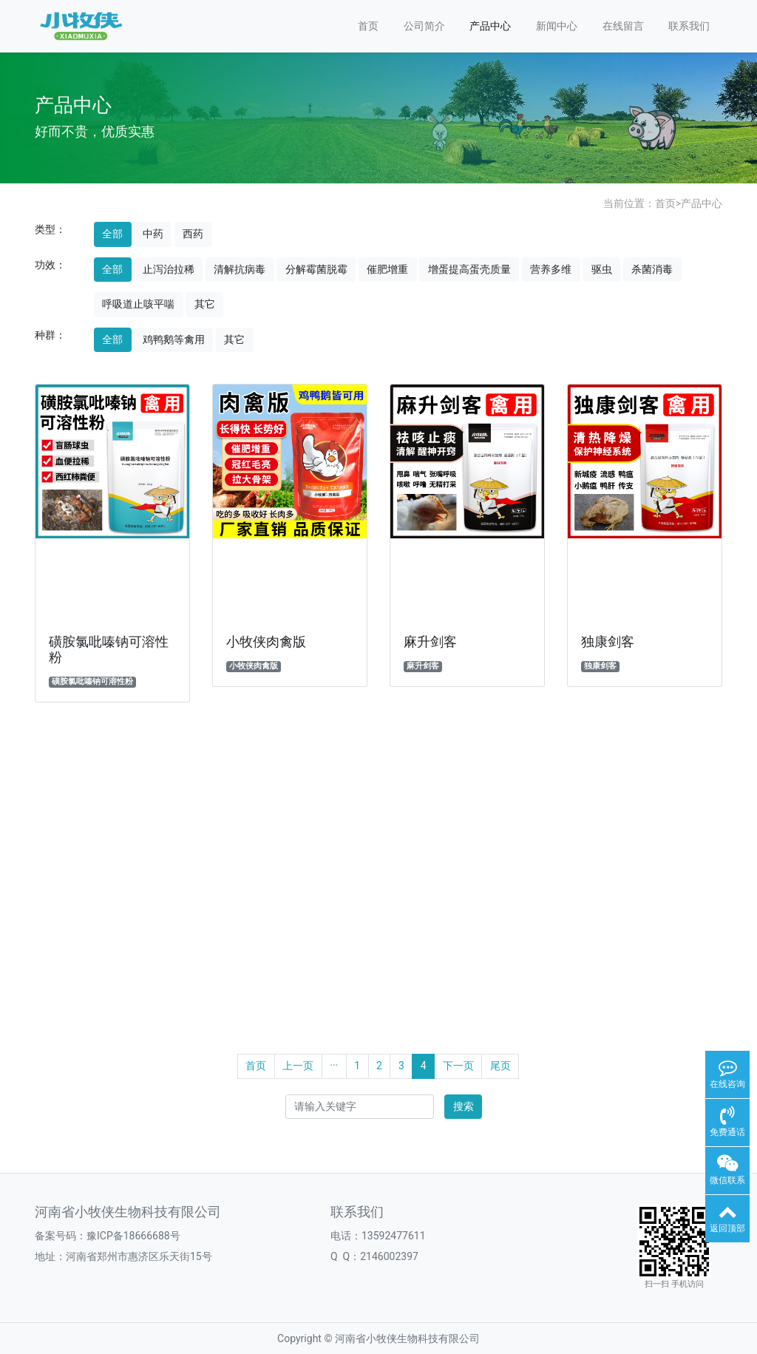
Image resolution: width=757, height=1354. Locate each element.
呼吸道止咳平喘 (138, 304)
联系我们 (689, 26)
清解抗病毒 (239, 269)
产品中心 (490, 26)
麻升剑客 (430, 641)
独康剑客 (607, 641)
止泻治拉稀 (168, 269)
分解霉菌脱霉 (316, 269)
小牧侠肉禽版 (266, 641)
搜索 (463, 1106)
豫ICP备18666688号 (133, 1236)
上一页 (297, 1066)
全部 (112, 234)
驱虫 (601, 269)
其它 (204, 304)
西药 (193, 234)
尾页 (500, 1066)
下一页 (458, 1066)
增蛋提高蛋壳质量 (469, 269)
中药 (153, 234)
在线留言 (623, 26)
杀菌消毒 (652, 269)
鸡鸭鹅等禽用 (174, 339)
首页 (368, 26)
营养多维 (550, 269)
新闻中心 (556, 26)
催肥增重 (387, 269)
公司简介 (424, 26)
